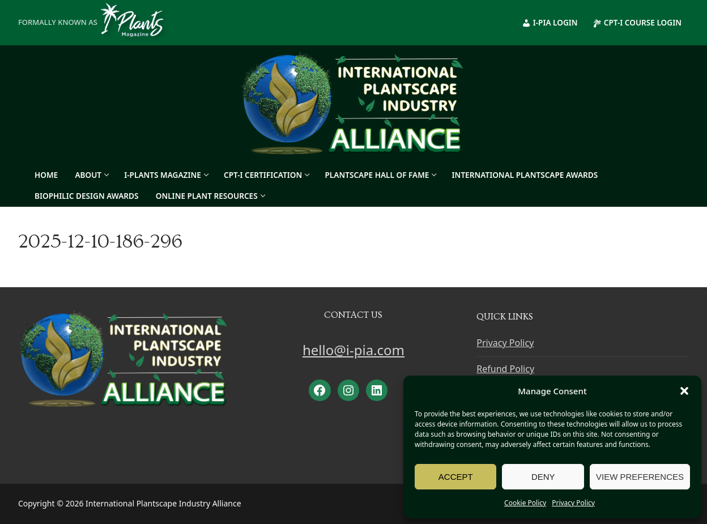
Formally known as (95, 22)
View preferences (640, 477)
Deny (543, 477)
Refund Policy (505, 369)
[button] (684, 391)
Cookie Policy (525, 503)
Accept (455, 477)
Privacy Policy (573, 503)
